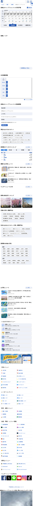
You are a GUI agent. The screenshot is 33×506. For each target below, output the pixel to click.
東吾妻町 (4, 262)
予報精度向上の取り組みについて (16, 487)
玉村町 (4, 255)
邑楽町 (26, 255)
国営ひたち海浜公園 (26, 228)
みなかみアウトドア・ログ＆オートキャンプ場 (20, 139)
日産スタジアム (10, 235)
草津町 (23, 260)
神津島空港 (17, 216)
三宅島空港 (11, 216)
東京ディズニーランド (7, 228)
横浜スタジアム (6, 233)
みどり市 (22, 251)
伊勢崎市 (17, 248)
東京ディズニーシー (16, 228)
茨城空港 (16, 218)
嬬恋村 (19, 260)
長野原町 (14, 260)
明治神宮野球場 (24, 233)
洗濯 (3, 95)
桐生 (5, 159)
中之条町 (9, 260)
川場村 (13, 262)
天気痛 (3, 85)
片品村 (9, 262)
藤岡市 (8, 251)
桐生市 (13, 248)
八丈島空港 (5, 216)
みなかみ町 (23, 262)
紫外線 (3, 82)
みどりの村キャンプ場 (19, 135)
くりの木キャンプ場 (6, 139)
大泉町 (22, 255)
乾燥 (3, 88)
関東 (7, 4)
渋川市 (4, 251)
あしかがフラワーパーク (15, 233)
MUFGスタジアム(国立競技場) (8, 231)
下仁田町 (17, 253)
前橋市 (4, 248)
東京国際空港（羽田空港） (8, 218)
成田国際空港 (5, 220)
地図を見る (4, 125)
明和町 (13, 255)
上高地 (4, 235)
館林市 (26, 248)
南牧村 (22, 253)
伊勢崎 (5, 157)
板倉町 (8, 255)
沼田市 (4, 260)
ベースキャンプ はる (18, 137)
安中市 (17, 251)
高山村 (27, 260)
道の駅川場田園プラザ (20, 133)
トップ (3, 4)
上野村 (8, 253)
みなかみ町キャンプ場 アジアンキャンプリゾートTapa (13, 142)
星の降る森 (28, 133)
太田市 (22, 248)
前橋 (5, 155)
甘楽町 (26, 253)
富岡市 (13, 251)
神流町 (13, 253)
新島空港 (22, 216)
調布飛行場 (22, 218)
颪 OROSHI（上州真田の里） (8, 133)
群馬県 (12, 4)
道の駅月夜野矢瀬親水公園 (8, 135)
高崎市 (8, 248)
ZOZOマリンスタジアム (20, 231)
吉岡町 (4, 253)
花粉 (3, 92)
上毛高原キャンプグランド (8, 137)
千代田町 (17, 255)
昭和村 (18, 262)
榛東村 (26, 251)
